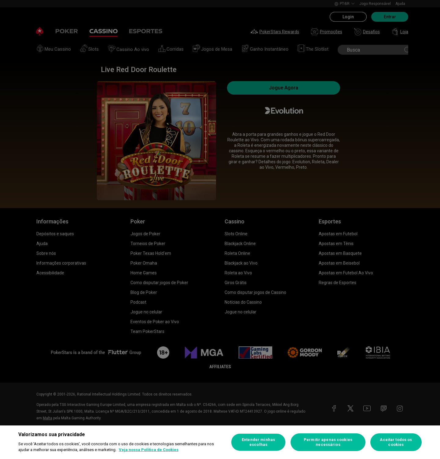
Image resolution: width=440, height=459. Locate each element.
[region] (220, 442)
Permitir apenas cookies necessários (328, 442)
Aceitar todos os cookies (396, 442)
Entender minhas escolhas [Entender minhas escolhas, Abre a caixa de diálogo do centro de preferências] (258, 442)
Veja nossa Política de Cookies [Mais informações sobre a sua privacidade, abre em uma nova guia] (148, 449)
